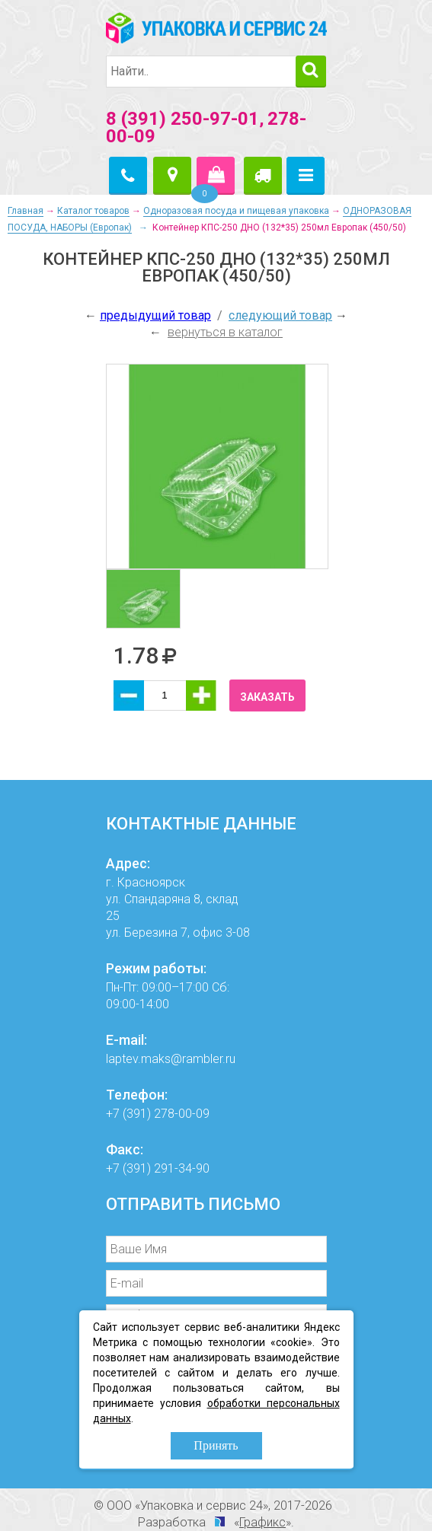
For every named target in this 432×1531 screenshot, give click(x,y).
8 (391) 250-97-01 (182, 118)
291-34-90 (182, 1168)
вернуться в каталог (225, 332)
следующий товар (280, 315)
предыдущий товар (155, 315)
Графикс (262, 1522)
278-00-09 (182, 1113)
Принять (216, 1445)
